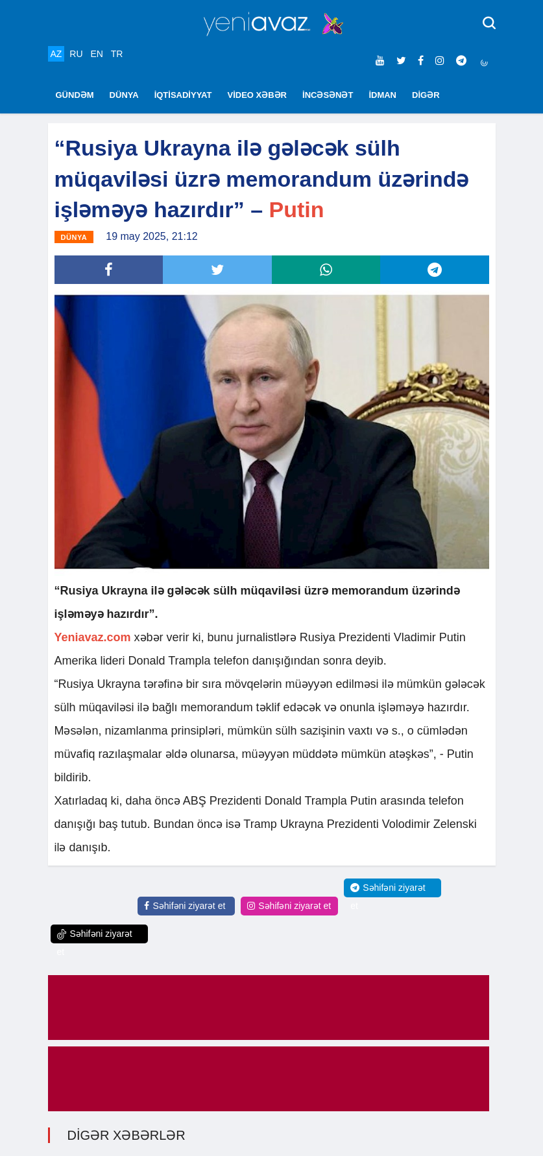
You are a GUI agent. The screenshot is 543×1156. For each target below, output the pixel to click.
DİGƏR (426, 95)
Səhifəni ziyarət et (184, 906)
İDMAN (382, 95)
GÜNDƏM (75, 95)
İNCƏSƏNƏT (327, 95)
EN (96, 54)
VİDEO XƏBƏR (257, 95)
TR (117, 54)
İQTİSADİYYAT (183, 95)
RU (75, 54)
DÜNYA (124, 95)
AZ (56, 54)
